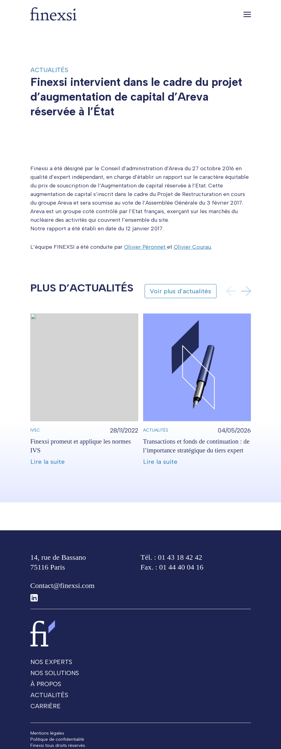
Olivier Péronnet (145, 257)
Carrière (45, 716)
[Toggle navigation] (247, 14)
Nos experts (51, 672)
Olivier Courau (192, 257)
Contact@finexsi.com (62, 596)
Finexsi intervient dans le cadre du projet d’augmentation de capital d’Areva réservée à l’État (136, 96)
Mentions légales (47, 744)
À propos (45, 694)
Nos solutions (54, 683)
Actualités (49, 70)
